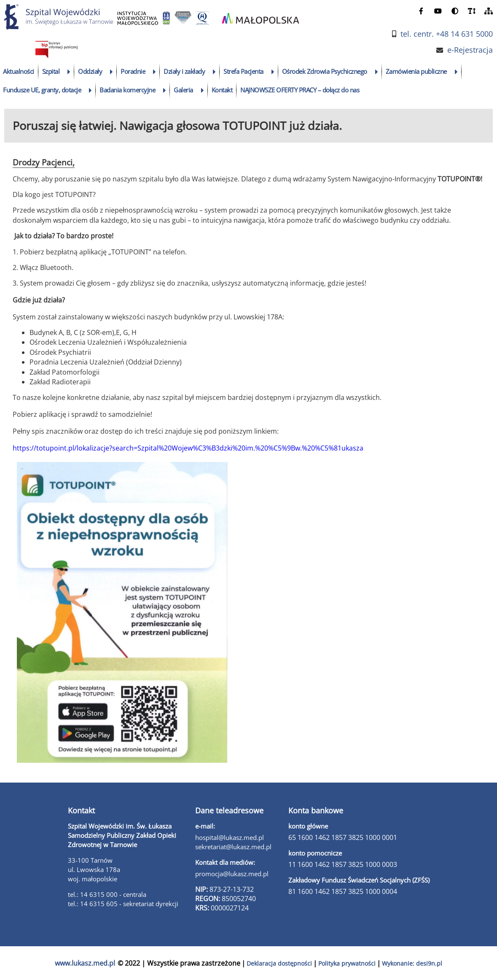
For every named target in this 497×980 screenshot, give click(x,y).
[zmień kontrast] (454, 11)
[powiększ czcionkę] (471, 11)
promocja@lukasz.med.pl (232, 873)
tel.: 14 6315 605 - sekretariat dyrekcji (123, 903)
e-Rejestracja (470, 50)
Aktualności (18, 71)
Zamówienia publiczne (416, 71)
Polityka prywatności (347, 963)
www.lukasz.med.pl (85, 963)
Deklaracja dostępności (279, 963)
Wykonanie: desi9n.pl (412, 963)
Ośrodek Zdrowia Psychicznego (324, 71)
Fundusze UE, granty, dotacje (42, 90)
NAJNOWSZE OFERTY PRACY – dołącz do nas (299, 90)
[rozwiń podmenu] (69, 71)
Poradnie (133, 71)
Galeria (183, 90)
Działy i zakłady (184, 71)
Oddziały (90, 71)
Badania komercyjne (127, 90)
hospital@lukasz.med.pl (229, 837)
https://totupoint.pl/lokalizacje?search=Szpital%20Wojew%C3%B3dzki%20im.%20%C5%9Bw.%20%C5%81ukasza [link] (188, 448)
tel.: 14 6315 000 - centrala (107, 894)
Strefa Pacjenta (243, 71)
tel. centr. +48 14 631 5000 (446, 34)
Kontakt (222, 90)
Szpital (51, 71)
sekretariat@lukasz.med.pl (233, 846)
